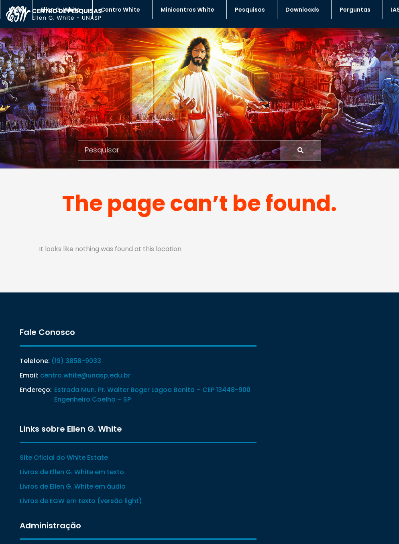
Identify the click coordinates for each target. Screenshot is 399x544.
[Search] (300, 149)
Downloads (304, 10)
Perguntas (357, 10)
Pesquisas (252, 10)
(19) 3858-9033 (69, 361)
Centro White (122, 10)
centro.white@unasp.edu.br (78, 375)
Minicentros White (189, 10)
